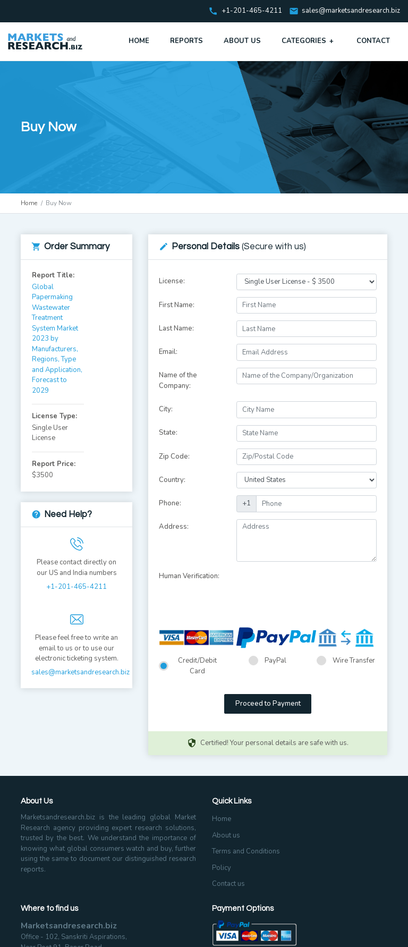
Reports (186, 41)
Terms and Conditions (246, 851)
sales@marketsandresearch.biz (351, 11)
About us (226, 835)
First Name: (176, 305)
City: (166, 409)
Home (139, 41)
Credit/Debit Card (197, 666)
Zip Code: (174, 456)
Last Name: (176, 328)
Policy (221, 868)
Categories (309, 41)
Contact (373, 41)
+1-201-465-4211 (76, 586)
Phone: (170, 503)
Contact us (228, 884)
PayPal (275, 660)
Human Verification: (189, 576)
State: (168, 432)
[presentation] (317, 589)
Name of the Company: (178, 380)
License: (172, 281)
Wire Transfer (354, 660)
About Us (242, 41)
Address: (174, 526)
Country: (172, 480)
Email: (168, 352)
